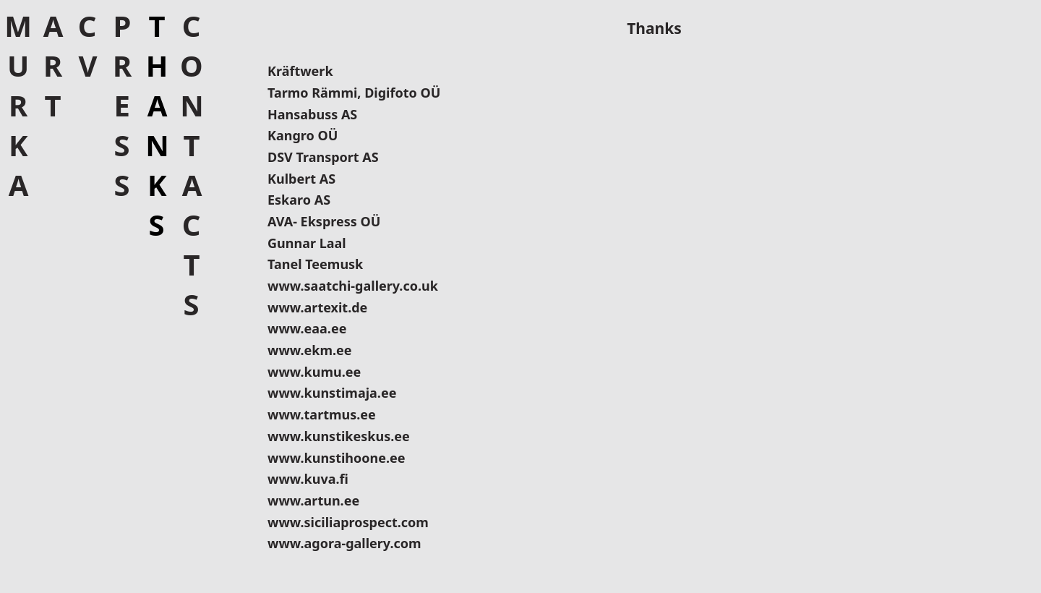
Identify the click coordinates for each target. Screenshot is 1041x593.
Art (52, 65)
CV (87, 45)
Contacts (191, 165)
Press (122, 105)
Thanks (156, 125)
